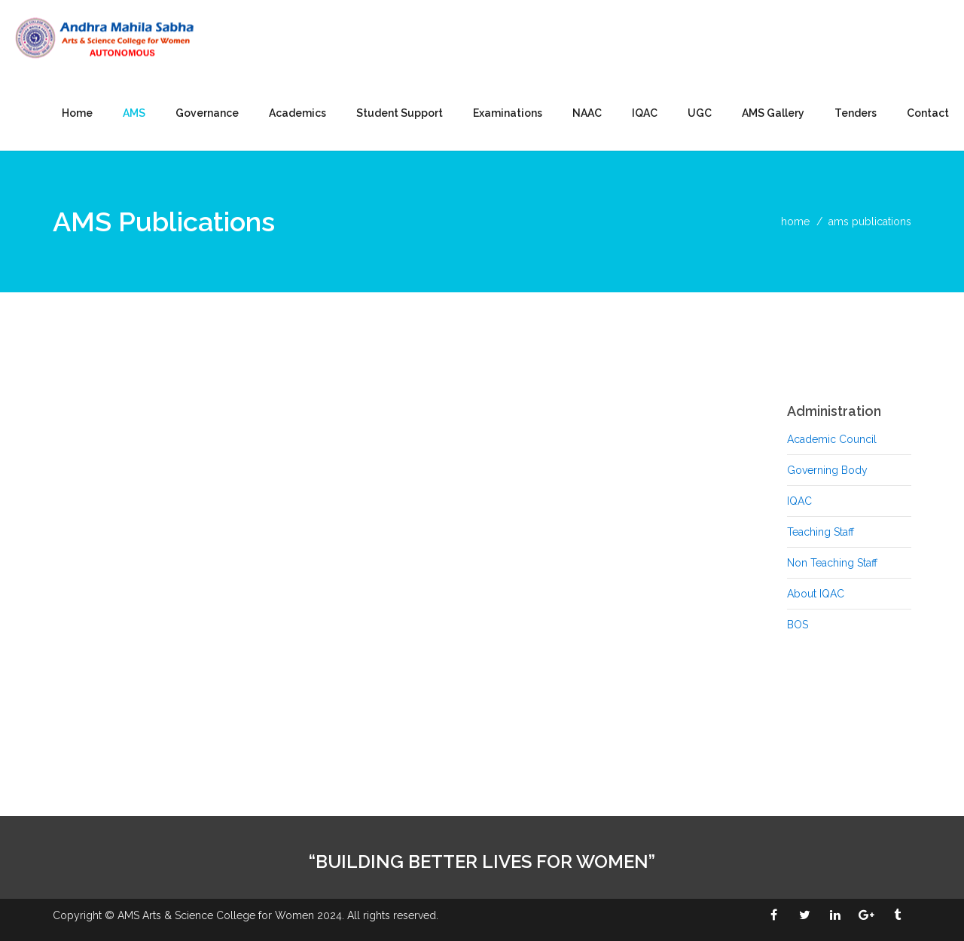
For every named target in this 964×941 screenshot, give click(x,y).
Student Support (399, 113)
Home (77, 113)
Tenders (855, 113)
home (795, 221)
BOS (797, 625)
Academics (297, 113)
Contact (928, 113)
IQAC (644, 113)
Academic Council (832, 439)
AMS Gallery (773, 113)
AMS (134, 113)
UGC (700, 113)
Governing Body (827, 470)
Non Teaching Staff (832, 563)
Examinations (507, 113)
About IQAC (815, 594)
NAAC (587, 113)
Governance (207, 113)
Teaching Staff (820, 532)
